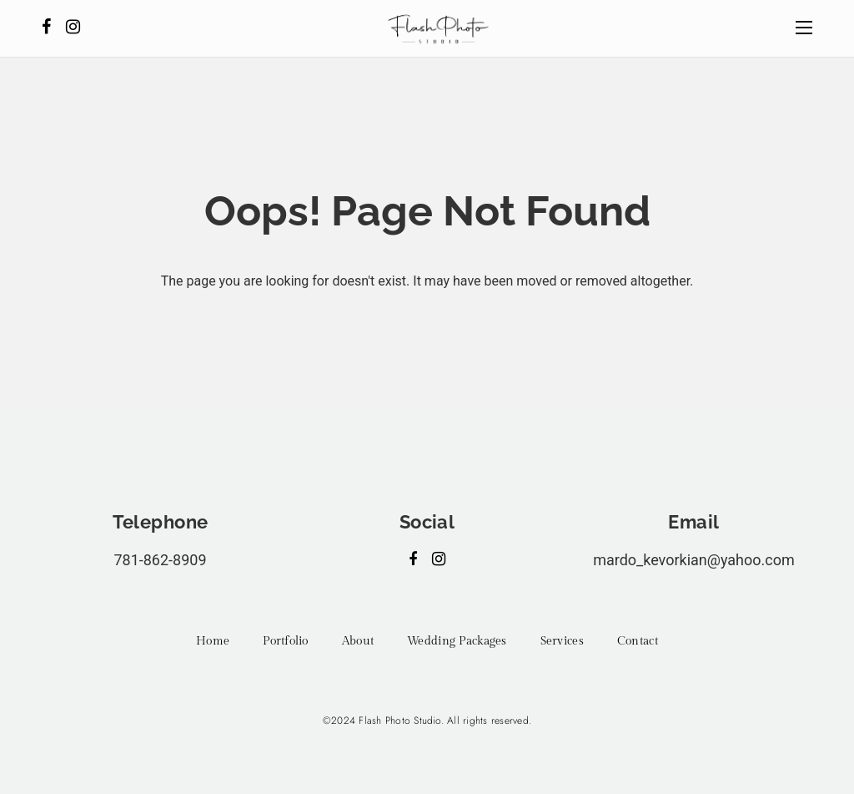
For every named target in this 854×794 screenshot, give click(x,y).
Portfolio (286, 641)
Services (562, 641)
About (358, 641)
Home (212, 641)
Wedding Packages (456, 641)
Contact (637, 641)
